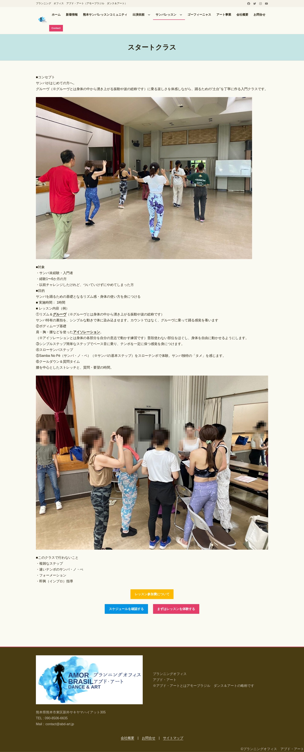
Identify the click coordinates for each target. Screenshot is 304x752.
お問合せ (148, 738)
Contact (56, 28)
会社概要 (127, 738)
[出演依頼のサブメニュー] (149, 14)
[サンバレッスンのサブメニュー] (181, 14)
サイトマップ (173, 738)
